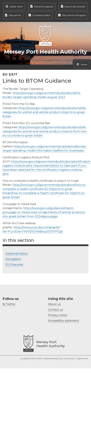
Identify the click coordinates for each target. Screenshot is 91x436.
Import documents (74, 6)
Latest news (16, 6)
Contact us (55, 309)
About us (54, 304)
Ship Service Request (74, 15)
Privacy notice (57, 315)
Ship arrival (15, 15)
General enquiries (43, 6)
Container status (41, 15)
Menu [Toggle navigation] (83, 64)
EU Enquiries (14, 264)
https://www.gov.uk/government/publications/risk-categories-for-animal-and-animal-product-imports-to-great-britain (45, 112)
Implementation (16, 253)
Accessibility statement (63, 320)
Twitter (11, 304)
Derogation (13, 259)
